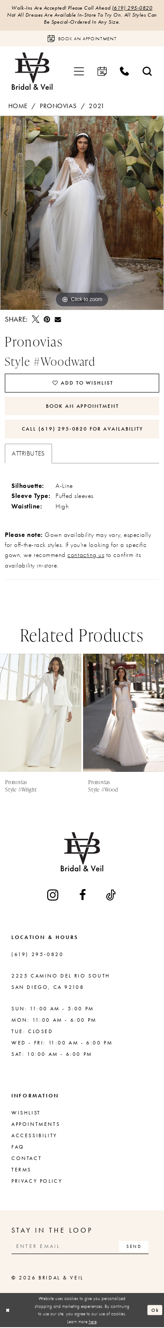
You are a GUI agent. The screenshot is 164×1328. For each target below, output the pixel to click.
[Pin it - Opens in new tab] (47, 319)
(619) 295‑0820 (132, 8)
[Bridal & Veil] (32, 72)
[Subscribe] (134, 1247)
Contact (26, 1158)
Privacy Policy (36, 1181)
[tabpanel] (82, 213)
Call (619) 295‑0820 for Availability (82, 429)
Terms (21, 1170)
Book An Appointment (82, 406)
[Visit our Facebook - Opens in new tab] (83, 895)
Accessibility (34, 1135)
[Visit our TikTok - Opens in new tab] (111, 895)
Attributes (28, 453)
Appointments (35, 1124)
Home (18, 106)
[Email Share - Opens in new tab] (58, 319)
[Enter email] (80, 1247)
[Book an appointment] (82, 39)
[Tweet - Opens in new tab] (35, 319)
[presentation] (40, 713)
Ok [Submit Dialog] (155, 1310)
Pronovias (58, 106)
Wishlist (26, 1113)
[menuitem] (79, 71)
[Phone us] (124, 72)
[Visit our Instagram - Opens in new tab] (53, 895)
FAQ (17, 1147)
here (93, 1322)
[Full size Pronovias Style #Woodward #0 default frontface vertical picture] (82, 213)
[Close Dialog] (8, 1311)
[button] (79, 71)
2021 (97, 106)
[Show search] (147, 72)
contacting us (85, 555)
